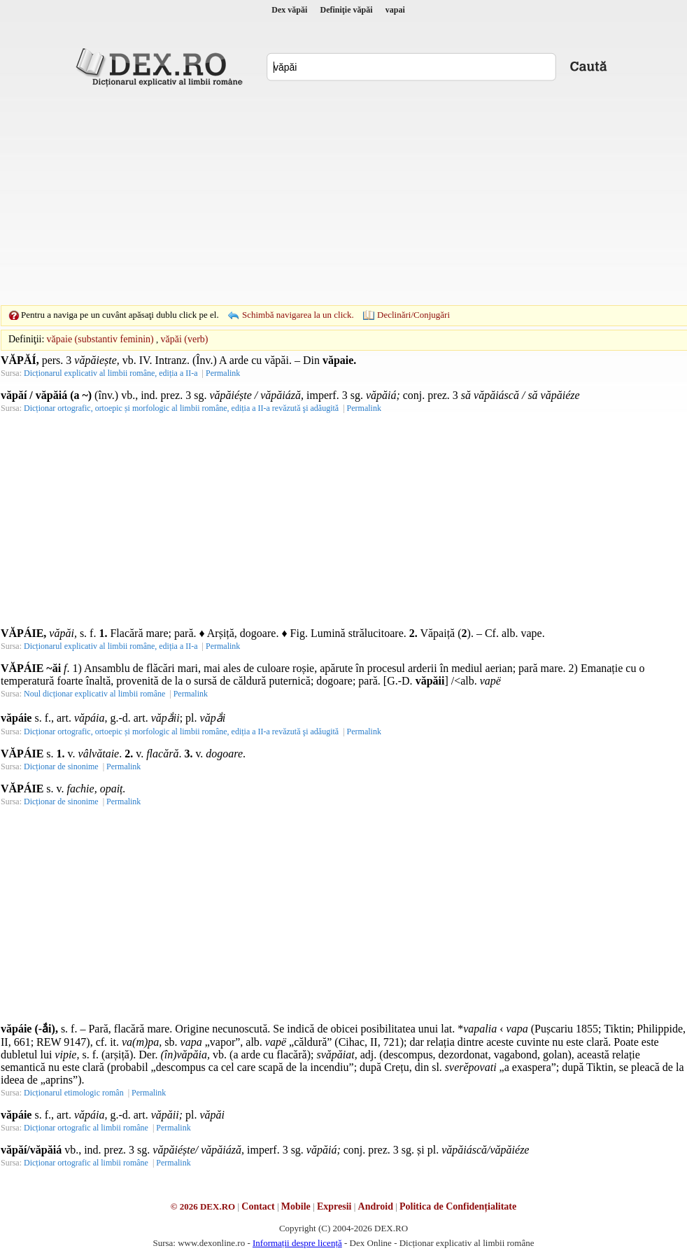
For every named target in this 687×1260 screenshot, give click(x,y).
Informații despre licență (297, 1243)
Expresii (334, 1206)
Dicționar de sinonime (61, 766)
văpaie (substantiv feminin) (100, 339)
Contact (257, 1206)
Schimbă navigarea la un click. (298, 314)
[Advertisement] (322, 196)
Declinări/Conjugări (413, 314)
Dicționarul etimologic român (74, 1093)
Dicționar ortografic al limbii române (86, 1128)
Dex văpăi (289, 10)
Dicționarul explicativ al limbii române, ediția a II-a (111, 373)
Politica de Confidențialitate (457, 1206)
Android (375, 1206)
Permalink (223, 373)
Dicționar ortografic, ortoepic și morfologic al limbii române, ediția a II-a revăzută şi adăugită (181, 408)
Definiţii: (26, 339)
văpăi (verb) (184, 339)
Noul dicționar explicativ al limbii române (94, 694)
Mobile (296, 1206)
